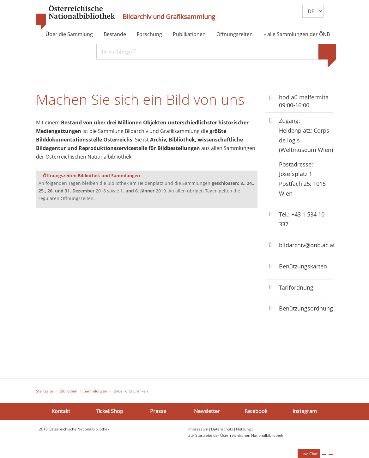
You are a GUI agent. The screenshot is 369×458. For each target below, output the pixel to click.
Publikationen (189, 34)
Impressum (198, 429)
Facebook (256, 411)
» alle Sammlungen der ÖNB (296, 34)
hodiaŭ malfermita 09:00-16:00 (304, 101)
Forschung (149, 34)
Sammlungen (95, 391)
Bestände (115, 34)
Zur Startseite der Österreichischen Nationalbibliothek (235, 435)
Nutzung (243, 429)
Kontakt (60, 411)
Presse (158, 411)
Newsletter (207, 411)
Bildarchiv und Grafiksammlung (169, 17)
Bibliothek (68, 391)
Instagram (305, 411)
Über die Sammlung (69, 34)
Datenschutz (222, 429)
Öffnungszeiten (234, 34)
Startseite (44, 391)
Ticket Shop (109, 411)
